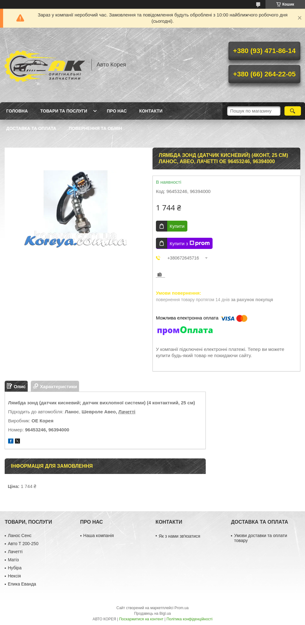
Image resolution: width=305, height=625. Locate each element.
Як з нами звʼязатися (179, 536)
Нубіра (14, 567)
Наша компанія (98, 535)
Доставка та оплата (31, 128)
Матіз (13, 559)
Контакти (150, 110)
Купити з (190, 243)
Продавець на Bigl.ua (152, 613)
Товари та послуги (63, 110)
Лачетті (126, 411)
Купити (177, 226)
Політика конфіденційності (190, 619)
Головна (17, 110)
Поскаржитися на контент (141, 619)
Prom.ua (182, 608)
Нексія (14, 575)
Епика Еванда (22, 583)
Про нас (117, 110)
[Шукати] (292, 111)
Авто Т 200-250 (23, 543)
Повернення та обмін (95, 128)
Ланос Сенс (19, 535)
